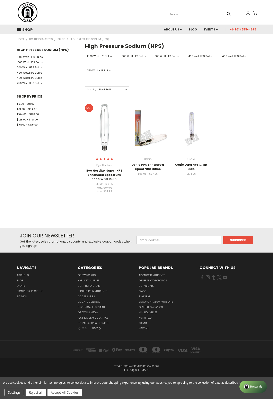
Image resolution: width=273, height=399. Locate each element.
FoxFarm (144, 296)
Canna (143, 323)
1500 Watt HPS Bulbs (30, 57)
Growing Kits (87, 275)
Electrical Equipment (91, 307)
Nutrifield (145, 317)
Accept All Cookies (65, 392)
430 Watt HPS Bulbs (29, 73)
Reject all (36, 392)
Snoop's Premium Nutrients (156, 301)
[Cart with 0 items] (255, 13)
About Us (173, 29)
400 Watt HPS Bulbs (29, 78)
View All (144, 328)
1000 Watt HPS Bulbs (30, 62)
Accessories (86, 296)
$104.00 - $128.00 (28, 114)
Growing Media (88, 312)
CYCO (142, 291)
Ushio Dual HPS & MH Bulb (191, 167)
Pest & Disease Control (93, 317)
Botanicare (146, 286)
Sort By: (92, 89)
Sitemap (22, 296)
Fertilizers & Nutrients (92, 291)
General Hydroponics (153, 280)
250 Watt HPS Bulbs (29, 83)
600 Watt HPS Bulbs (29, 67)
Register (37, 291)
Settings (14, 392)
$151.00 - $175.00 (27, 125)
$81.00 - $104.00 (27, 109)
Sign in (21, 291)
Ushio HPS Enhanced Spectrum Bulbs (148, 167)
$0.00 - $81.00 (26, 104)
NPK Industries (148, 312)
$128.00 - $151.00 (27, 119)
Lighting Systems (89, 286)
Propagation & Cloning (93, 323)
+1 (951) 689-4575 (243, 29)
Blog (193, 29)
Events (211, 29)
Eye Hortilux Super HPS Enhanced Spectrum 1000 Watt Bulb (104, 175)
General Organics (151, 307)
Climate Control (89, 301)
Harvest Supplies (88, 280)
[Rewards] (253, 387)
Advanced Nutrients (152, 275)
